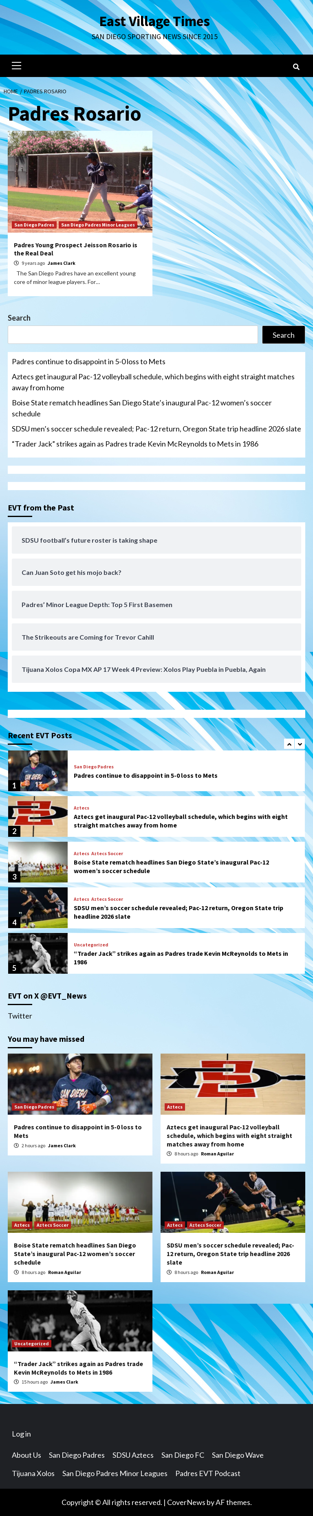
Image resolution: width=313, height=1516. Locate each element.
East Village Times (154, 21)
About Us (26, 1454)
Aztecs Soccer (107, 853)
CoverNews (186, 1502)
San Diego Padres (34, 225)
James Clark (61, 263)
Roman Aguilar (217, 1154)
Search (19, 317)
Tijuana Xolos (33, 1473)
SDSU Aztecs (133, 1454)
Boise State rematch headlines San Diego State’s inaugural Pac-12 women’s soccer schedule (142, 408)
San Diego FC (182, 1454)
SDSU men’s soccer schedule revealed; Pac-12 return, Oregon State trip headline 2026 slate (156, 428)
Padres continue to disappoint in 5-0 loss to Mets (88, 361)
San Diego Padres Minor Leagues (98, 225)
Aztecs (81, 807)
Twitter (20, 1015)
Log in (21, 1433)
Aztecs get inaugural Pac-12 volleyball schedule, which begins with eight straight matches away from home (153, 382)
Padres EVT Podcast (207, 1473)
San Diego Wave (238, 1454)
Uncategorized (91, 944)
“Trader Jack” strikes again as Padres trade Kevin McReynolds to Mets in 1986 (135, 443)
